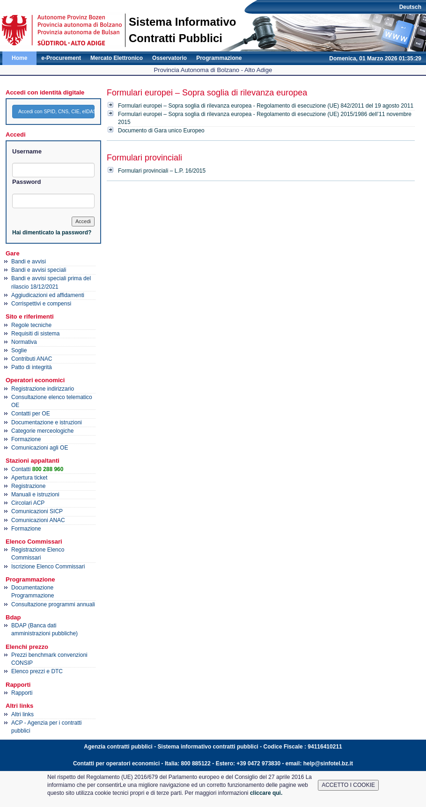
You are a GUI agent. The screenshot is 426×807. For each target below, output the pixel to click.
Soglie (19, 350)
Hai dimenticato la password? (51, 232)
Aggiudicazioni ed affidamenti (47, 295)
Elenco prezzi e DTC (37, 671)
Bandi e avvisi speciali (38, 270)
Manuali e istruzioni (35, 494)
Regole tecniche (31, 325)
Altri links (22, 714)
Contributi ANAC (31, 359)
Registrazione (28, 486)
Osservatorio (169, 58)
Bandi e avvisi (28, 261)
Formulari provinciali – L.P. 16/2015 (162, 170)
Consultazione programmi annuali (53, 604)
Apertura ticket (29, 477)
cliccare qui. (266, 793)
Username (27, 151)
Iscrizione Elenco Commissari (48, 566)
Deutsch (410, 7)
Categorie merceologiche (42, 431)
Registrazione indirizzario (42, 388)
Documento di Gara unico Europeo (161, 130)
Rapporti (21, 693)
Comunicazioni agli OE (39, 447)
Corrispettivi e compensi (41, 303)
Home (19, 58)
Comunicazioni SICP (37, 511)
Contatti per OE (30, 413)
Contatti (37, 469)
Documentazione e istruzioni (46, 422)
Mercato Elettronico (116, 58)
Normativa (24, 342)
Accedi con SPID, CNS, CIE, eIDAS (56, 111)
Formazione (26, 439)
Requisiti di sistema (35, 333)
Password (26, 181)
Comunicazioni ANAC (38, 520)
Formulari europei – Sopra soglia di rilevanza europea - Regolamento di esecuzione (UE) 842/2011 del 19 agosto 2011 (265, 105)
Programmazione (219, 58)
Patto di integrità (31, 367)
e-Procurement (61, 58)
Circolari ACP (27, 503)
